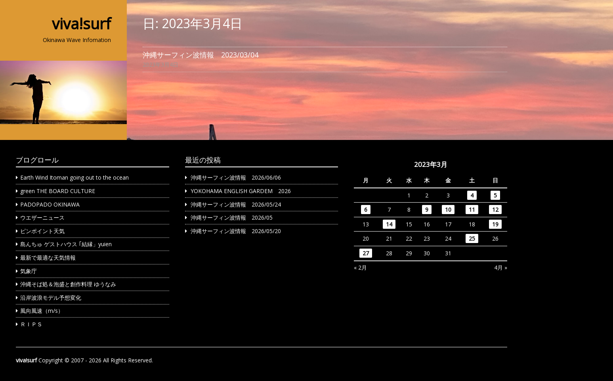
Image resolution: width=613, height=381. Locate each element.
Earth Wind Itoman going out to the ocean (74, 177)
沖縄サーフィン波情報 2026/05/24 (236, 204)
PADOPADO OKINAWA (50, 204)
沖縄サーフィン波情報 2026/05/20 (236, 231)
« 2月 (360, 267)
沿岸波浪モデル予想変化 (50, 297)
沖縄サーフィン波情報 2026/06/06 (236, 177)
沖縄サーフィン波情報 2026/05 (232, 217)
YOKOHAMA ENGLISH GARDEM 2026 (241, 191)
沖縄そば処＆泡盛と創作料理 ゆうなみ (68, 284)
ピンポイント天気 (42, 231)
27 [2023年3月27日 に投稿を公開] (366, 253)
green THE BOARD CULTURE (57, 191)
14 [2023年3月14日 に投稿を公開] (389, 224)
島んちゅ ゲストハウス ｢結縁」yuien (66, 244)
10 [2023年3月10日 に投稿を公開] (448, 209)
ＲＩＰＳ (31, 324)
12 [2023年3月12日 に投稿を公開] (495, 209)
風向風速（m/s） (41, 310)
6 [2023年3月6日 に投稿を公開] (365, 209)
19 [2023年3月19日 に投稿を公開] (495, 224)
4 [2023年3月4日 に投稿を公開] (472, 195)
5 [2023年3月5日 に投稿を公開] (495, 195)
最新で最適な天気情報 (48, 257)
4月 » (500, 267)
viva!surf (81, 23)
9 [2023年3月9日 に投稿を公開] (426, 209)
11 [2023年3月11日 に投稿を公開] (472, 209)
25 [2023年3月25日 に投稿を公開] (472, 238)
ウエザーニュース (42, 217)
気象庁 (28, 271)
